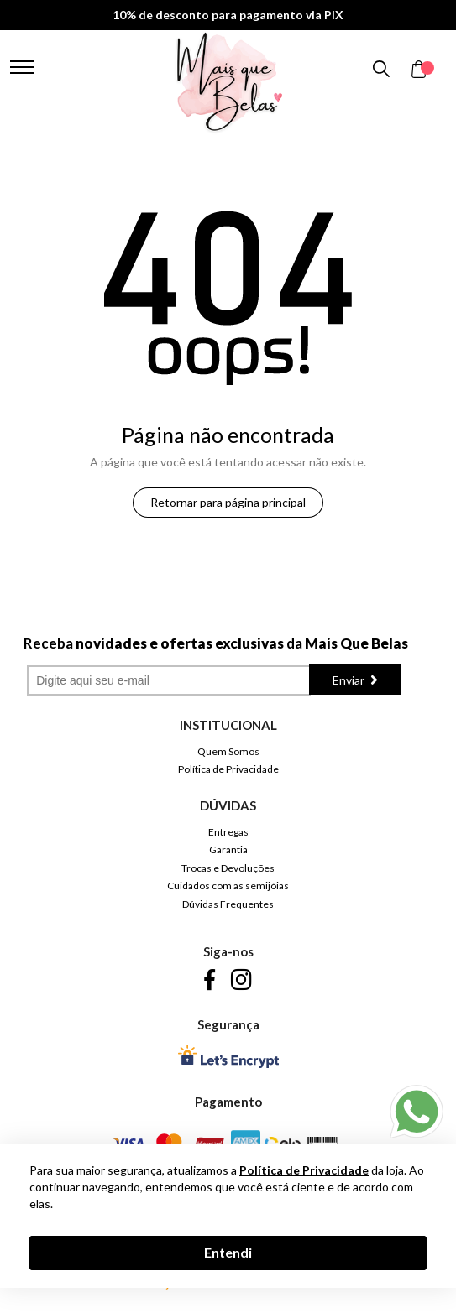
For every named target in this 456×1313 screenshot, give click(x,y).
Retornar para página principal (228, 502)
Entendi (228, 1252)
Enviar (350, 680)
